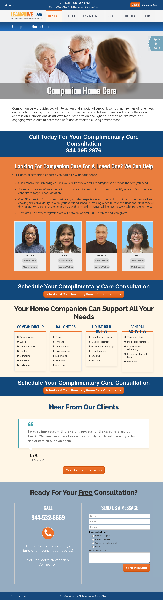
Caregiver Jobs (149, 5)
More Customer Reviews (84, 470)
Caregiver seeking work (106, 543)
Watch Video (30, 267)
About (111, 16)
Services (52, 16)
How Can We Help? (98, 550)
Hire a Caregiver (91, 16)
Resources (129, 16)
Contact (148, 16)
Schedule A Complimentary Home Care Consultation (84, 294)
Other (98, 546)
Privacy (13, 596)
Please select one (98, 532)
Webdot (103, 596)
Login (135, 4)
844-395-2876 (83, 150)
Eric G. (34, 455)
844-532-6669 (81, 3)
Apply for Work (157, 43)
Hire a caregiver (102, 535)
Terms (20, 596)
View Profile (29, 261)
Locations (71, 16)
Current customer (103, 539)
